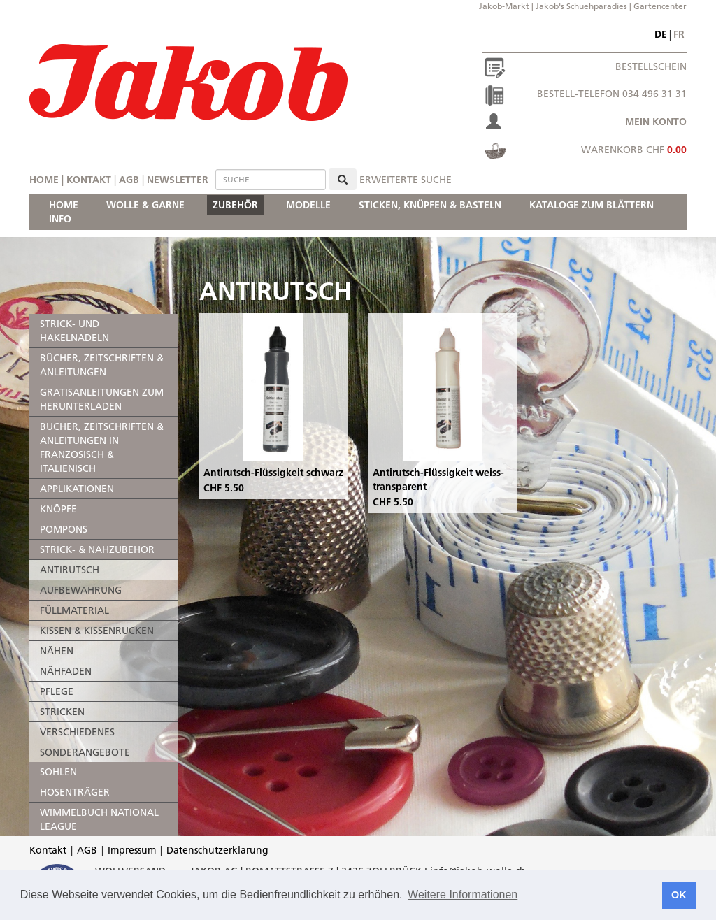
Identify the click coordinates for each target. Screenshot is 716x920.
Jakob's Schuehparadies (581, 6)
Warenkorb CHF (634, 149)
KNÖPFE (58, 509)
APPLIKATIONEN (77, 488)
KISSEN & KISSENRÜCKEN (97, 630)
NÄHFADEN (66, 671)
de (660, 34)
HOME (63, 205)
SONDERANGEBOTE (85, 752)
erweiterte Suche (405, 179)
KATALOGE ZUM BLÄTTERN (591, 205)
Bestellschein (651, 66)
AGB (129, 179)
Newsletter (177, 179)
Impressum (132, 850)
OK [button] (679, 894)
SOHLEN (58, 772)
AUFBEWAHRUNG (81, 590)
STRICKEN (62, 711)
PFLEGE (56, 691)
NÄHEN (56, 651)
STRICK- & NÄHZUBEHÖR (97, 549)
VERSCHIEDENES (77, 732)
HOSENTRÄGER (75, 792)
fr (679, 34)
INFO (60, 219)
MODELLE (308, 205)
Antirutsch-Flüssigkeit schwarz (273, 472)
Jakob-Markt (504, 6)
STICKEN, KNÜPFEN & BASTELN (430, 205)
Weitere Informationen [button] (462, 894)
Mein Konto (656, 121)
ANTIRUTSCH (69, 569)
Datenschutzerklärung (217, 850)
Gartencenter (660, 6)
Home (44, 179)
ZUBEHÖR (235, 205)
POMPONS (63, 529)
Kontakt (88, 179)
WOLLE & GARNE (145, 205)
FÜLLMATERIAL (74, 610)
